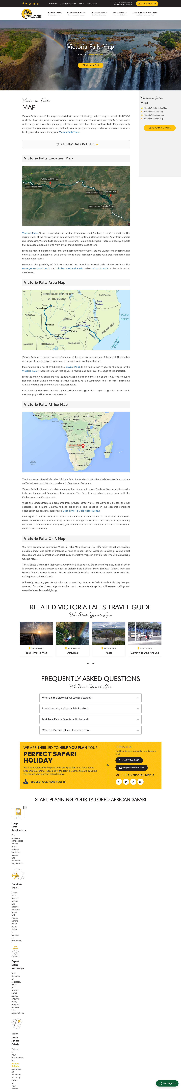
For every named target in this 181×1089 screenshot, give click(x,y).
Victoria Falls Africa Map (152, 115)
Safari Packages (76, 13)
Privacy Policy (136, 1038)
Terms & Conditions (138, 1034)
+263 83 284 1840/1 (123, 4)
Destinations (54, 13)
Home (81, 54)
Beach (99, 1042)
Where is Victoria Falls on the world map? (66, 730)
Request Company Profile (44, 781)
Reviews (133, 1042)
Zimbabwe (68, 1046)
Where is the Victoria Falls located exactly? (67, 697)
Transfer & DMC (137, 1049)
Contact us (101, 1038)
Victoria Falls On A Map (152, 119)
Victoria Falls (99, 13)
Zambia (66, 1049)
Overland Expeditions (145, 13)
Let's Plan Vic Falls (160, 128)
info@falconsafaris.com (131, 767)
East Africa (68, 1038)
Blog (81, 4)
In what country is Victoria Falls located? (65, 708)
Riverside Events (137, 1057)
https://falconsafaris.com (147, 1077)
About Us (53, 4)
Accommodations (68, 4)
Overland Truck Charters (140, 1053)
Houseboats (120, 13)
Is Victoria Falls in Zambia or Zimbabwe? (65, 719)
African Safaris (66, 831)
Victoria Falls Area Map (152, 112)
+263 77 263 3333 (129, 760)
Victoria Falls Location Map (154, 108)
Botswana (67, 1042)
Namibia (66, 1053)
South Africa (68, 1034)
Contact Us (92, 4)
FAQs (132, 1046)
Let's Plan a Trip (147, 4)
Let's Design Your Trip (38, 995)
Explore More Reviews (90, 931)
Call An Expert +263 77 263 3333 (75, 847)
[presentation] (88, 663)
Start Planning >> (117, 847)
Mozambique (69, 1057)
